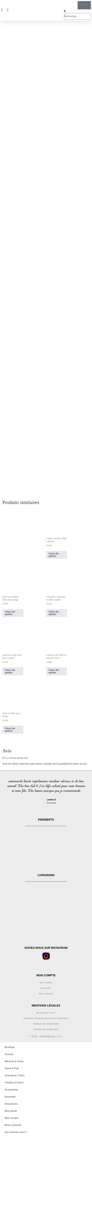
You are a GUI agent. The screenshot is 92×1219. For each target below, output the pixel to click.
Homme (9, 1132)
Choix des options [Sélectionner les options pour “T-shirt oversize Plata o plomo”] (54, 633)
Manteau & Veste (14, 1140)
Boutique (10, 1125)
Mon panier (46, 1067)
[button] (5, 873)
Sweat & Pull (12, 1147)
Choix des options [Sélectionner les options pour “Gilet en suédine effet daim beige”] (10, 691)
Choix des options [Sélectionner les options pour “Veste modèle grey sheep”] (10, 808)
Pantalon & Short (14, 1161)
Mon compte (12, 1196)
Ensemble (10, 1175)
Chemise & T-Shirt (15, 1154)
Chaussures (11, 1182)
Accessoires (11, 1168)
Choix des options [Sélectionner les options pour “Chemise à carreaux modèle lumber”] (54, 691)
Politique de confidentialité (46, 1102)
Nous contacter (46, 1072)
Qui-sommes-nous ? (46, 1091)
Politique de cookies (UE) (46, 1108)
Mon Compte (46, 1061)
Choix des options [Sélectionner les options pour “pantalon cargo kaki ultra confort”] (10, 750)
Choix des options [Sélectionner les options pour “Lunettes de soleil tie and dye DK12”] (54, 750)
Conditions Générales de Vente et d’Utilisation (45, 1097)
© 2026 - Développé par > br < (46, 1115)
